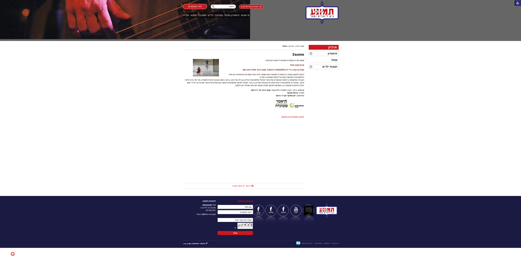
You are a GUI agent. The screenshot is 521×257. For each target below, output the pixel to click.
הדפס (248, 186)
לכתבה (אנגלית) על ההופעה (292, 117)
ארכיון (291, 46)
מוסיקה (219, 15)
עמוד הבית (300, 46)
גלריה (186, 15)
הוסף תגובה (237, 186)
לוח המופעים (195, 6)
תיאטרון (332, 53)
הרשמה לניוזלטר (245, 201)
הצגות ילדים (329, 66)
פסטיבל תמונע (198, 15)
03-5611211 (211, 210)
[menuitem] (245, 15)
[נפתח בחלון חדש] (298, 243)
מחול (284, 46)
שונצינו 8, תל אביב (208, 208)
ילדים (211, 15)
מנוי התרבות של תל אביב (251, 6)
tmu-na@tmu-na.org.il (206, 214)
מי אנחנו (245, 15)
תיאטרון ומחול (231, 15)
